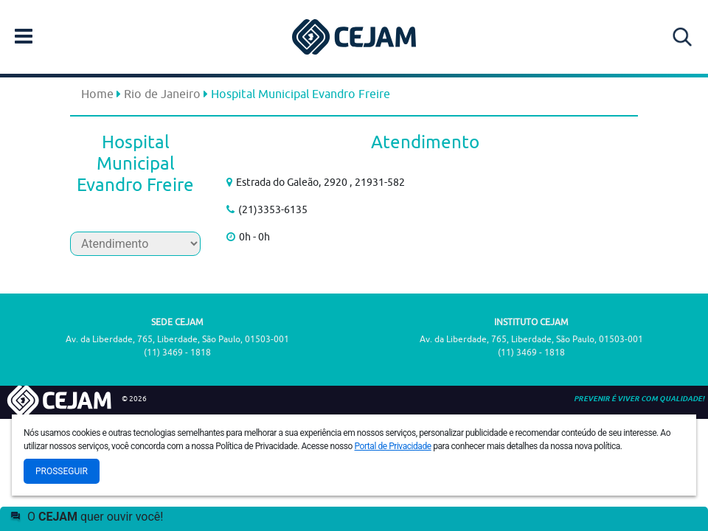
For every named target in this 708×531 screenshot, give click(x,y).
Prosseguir (61, 471)
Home (97, 93)
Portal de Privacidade (393, 446)
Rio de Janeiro (162, 93)
